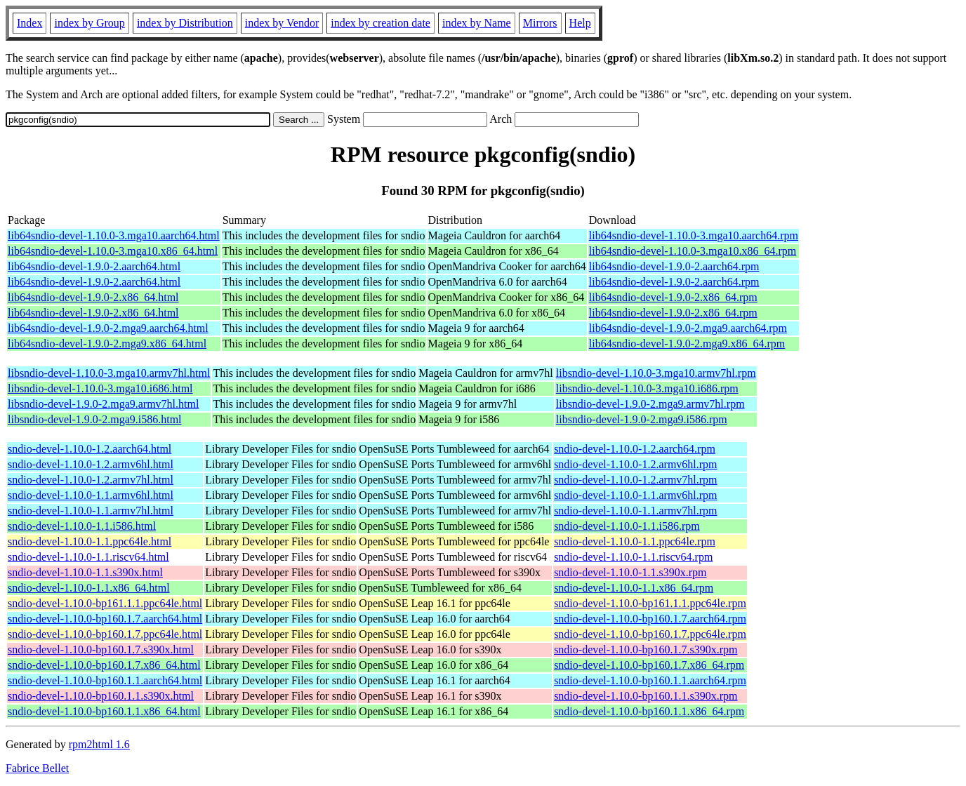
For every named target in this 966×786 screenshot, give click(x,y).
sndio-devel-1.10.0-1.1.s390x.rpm (630, 572)
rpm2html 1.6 (99, 744)
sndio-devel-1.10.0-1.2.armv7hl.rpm (635, 480)
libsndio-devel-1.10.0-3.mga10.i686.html (100, 388)
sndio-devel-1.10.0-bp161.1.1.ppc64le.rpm (650, 603)
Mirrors (540, 23)
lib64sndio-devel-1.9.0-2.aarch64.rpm (674, 266)
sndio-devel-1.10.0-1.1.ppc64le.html (89, 541)
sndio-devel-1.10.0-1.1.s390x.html (85, 572)
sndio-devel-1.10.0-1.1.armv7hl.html (90, 511)
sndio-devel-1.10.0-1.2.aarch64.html (89, 449)
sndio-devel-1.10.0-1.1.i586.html (82, 526)
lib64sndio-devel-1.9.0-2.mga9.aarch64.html (108, 328)
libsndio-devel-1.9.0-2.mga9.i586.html (95, 419)
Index (29, 23)
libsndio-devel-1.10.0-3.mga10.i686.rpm (647, 388)
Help (580, 23)
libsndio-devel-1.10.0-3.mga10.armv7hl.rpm (656, 373)
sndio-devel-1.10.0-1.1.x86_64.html (89, 588)
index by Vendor (282, 23)
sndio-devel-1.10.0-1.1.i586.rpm (627, 526)
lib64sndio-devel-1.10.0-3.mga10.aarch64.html (114, 235)
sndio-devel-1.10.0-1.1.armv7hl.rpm (635, 511)
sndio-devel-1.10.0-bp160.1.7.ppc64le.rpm (650, 634)
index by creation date (380, 23)
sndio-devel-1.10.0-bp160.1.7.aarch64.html (105, 619)
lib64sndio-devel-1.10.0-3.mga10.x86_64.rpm (693, 251)
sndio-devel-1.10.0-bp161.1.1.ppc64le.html (105, 603)
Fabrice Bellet (37, 768)
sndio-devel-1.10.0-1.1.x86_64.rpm (633, 588)
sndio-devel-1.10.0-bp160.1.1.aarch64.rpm (650, 680)
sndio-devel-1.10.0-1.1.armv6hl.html (90, 495)
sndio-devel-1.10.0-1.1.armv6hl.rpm (635, 495)
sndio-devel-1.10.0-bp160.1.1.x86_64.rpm (649, 711)
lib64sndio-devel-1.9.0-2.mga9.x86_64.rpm (687, 343)
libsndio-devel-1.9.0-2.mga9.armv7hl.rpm (650, 404)
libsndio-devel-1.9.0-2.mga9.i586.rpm (641, 419)
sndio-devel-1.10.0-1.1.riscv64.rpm (633, 557)
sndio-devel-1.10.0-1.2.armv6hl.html (90, 464)
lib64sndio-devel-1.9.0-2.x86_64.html (93, 297)
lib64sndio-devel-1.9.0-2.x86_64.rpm (673, 297)
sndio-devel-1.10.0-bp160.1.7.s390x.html (101, 649)
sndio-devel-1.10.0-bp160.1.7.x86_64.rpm (649, 665)
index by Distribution (185, 23)
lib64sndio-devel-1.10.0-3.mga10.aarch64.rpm (693, 235)
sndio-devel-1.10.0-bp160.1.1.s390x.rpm (645, 696)
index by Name (476, 23)
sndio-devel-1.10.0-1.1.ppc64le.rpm (634, 541)
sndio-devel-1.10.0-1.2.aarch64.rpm (634, 449)
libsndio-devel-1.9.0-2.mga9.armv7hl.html (103, 404)
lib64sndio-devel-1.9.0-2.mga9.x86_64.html (107, 343)
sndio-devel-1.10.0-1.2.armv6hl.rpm (635, 464)
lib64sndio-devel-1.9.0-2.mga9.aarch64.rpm (688, 328)
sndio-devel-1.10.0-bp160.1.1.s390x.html (101, 696)
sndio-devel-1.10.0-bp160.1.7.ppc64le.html (105, 634)
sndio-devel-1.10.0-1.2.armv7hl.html (90, 480)
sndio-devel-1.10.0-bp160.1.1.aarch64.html (105, 680)
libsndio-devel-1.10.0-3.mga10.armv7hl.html (109, 373)
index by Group (89, 23)
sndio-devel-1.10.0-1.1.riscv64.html (88, 557)
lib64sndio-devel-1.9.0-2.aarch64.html (94, 266)
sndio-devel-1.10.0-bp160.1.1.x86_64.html (104, 711)
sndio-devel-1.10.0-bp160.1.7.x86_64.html (104, 665)
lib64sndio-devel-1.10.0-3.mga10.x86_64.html (113, 251)
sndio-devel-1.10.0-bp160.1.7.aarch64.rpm (650, 619)
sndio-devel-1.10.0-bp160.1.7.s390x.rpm (645, 649)
